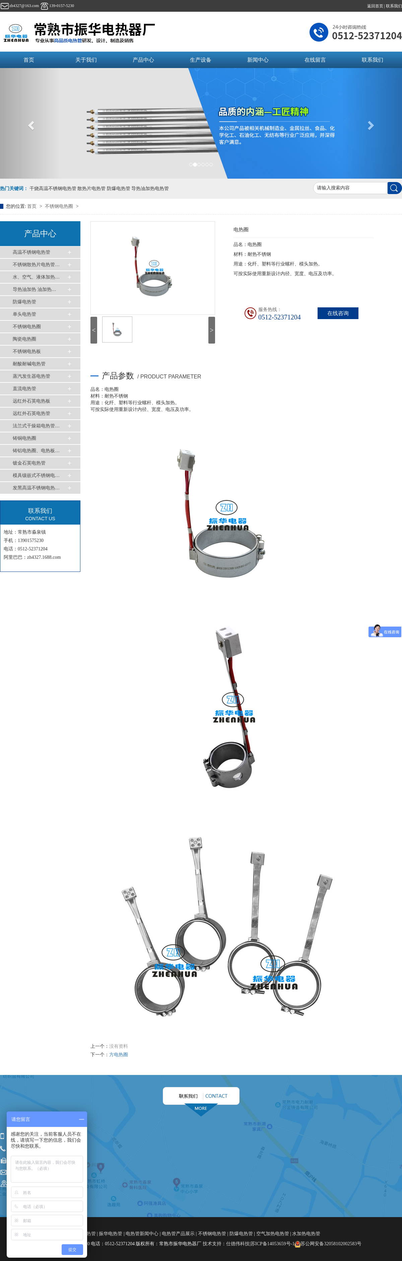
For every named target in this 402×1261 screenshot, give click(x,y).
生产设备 (200, 60)
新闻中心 (258, 60)
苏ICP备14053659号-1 (272, 1243)
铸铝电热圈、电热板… (36, 450)
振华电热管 (110, 1233)
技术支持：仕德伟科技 (226, 1243)
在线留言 (315, 60)
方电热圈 (118, 1054)
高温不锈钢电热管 (31, 252)
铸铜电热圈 (24, 438)
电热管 (89, 1233)
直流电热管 (24, 388)
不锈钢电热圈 (59, 206)
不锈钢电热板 (27, 351)
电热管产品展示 (178, 1233)
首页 (28, 60)
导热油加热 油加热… (34, 289)
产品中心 (143, 60)
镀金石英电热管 (29, 463)
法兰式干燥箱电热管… (36, 425)
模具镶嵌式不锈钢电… (36, 475)
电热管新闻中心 (142, 1233)
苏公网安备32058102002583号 (327, 1243)
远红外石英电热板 (31, 401)
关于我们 (86, 60)
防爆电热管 (24, 301)
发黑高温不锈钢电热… (36, 487)
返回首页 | (376, 6)
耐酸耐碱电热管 (29, 363)
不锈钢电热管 (212, 1233)
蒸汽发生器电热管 (31, 376)
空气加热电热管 (272, 1233)
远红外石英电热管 (31, 413)
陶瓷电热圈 (24, 339)
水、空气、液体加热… (36, 277)
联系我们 (394, 6)
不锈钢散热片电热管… (36, 264)
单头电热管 (24, 314)
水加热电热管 (306, 1233)
